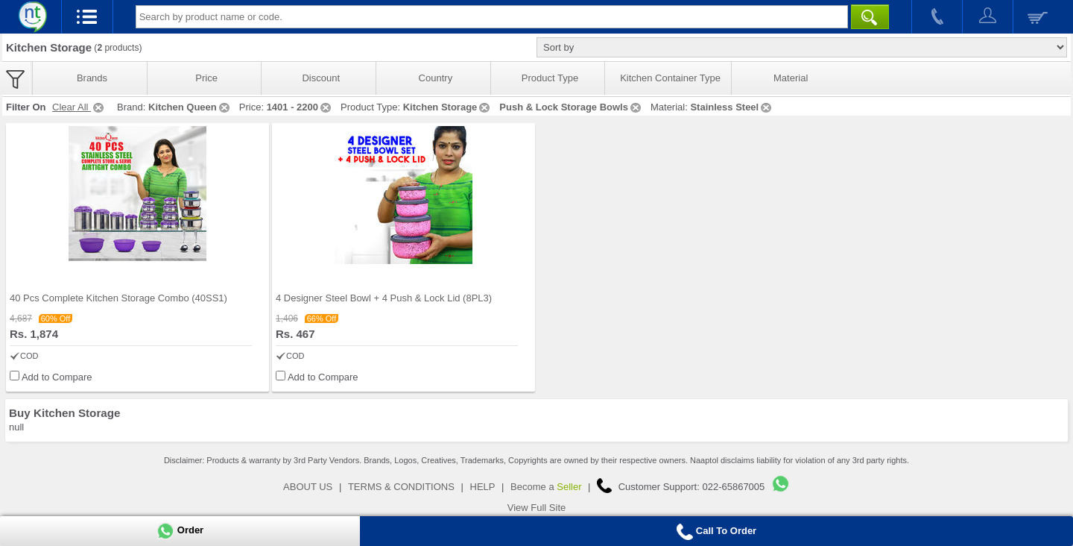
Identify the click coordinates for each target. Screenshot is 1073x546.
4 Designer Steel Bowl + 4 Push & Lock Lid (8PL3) (384, 298)
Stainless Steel (731, 107)
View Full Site (536, 507)
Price (206, 78)
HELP (483, 486)
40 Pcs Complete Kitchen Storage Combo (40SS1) (118, 298)
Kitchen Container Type (670, 78)
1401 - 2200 (300, 107)
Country (436, 78)
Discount (321, 78)
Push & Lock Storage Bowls (571, 107)
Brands (92, 78)
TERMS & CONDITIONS (401, 486)
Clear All (79, 107)
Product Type (550, 78)
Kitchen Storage (448, 107)
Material (790, 78)
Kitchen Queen (190, 107)
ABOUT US (307, 486)
